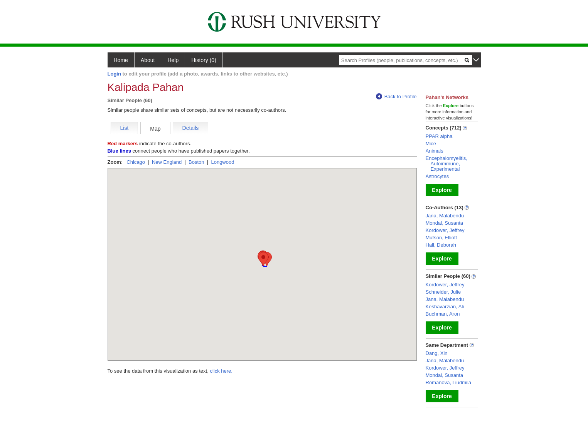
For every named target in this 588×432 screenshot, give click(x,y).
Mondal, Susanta (444, 223)
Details (190, 128)
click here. (221, 371)
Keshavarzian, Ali (445, 306)
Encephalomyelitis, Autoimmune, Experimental (446, 163)
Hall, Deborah (441, 245)
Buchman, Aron (443, 314)
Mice (431, 143)
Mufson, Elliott (441, 237)
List (124, 128)
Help (173, 60)
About (148, 60)
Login (114, 74)
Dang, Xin (437, 353)
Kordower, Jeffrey (445, 230)
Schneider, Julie (443, 292)
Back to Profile (396, 96)
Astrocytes (437, 176)
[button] (263, 259)
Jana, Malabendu (445, 216)
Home (121, 60)
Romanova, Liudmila (449, 382)
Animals (434, 151)
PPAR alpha (439, 136)
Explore (442, 190)
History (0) (203, 60)
